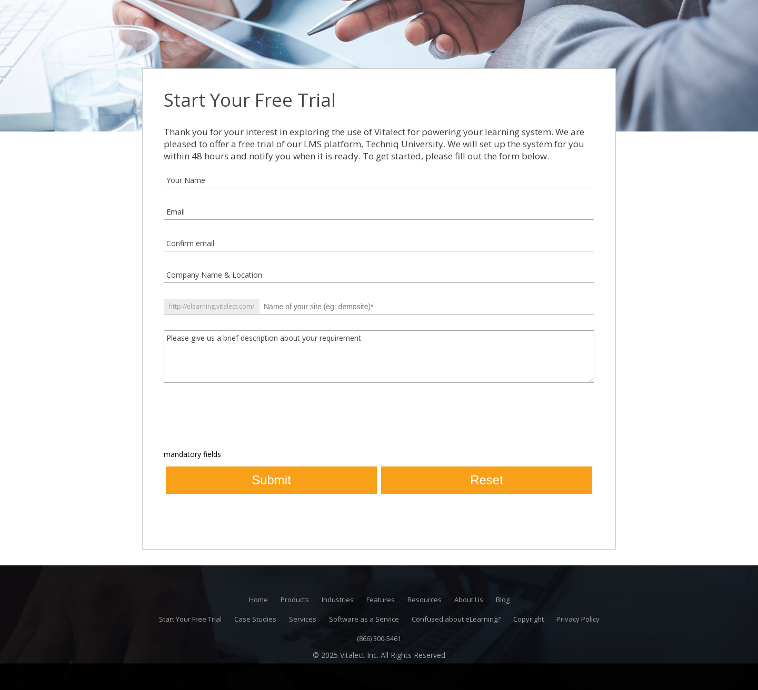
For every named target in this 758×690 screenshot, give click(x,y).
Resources (424, 599)
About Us (468, 599)
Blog (503, 599)
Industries (338, 599)
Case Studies (255, 619)
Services (302, 619)
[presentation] (244, 419)
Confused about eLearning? (456, 619)
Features (380, 599)
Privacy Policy (578, 619)
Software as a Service (364, 619)
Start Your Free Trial (190, 619)
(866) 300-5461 (379, 638)
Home (258, 599)
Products (295, 599)
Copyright (528, 619)
